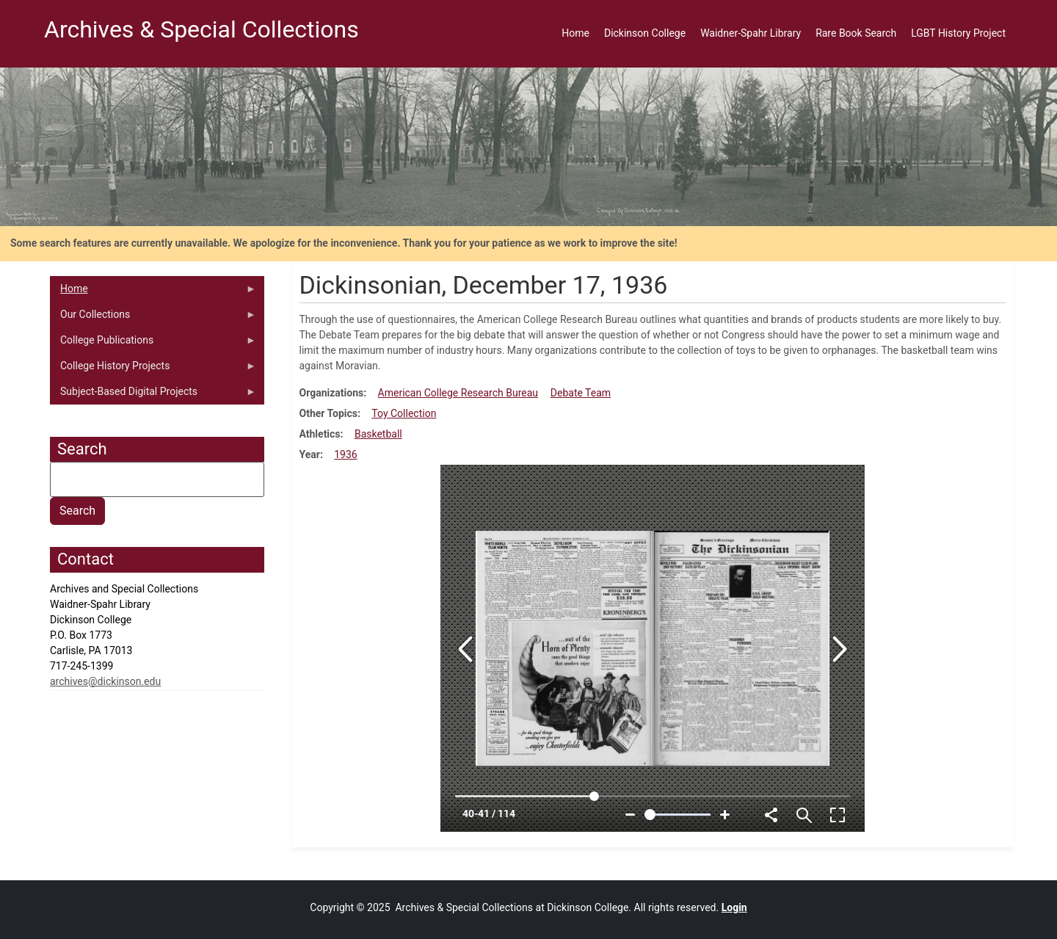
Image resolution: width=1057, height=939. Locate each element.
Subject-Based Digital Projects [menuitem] (153, 395)
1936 (345, 454)
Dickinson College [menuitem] (645, 33)
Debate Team (581, 393)
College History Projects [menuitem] (153, 369)
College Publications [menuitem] (153, 343)
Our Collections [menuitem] (153, 317)
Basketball (378, 434)
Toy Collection (403, 413)
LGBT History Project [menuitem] (958, 33)
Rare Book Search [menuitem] (856, 33)
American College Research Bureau (458, 393)
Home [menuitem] (575, 33)
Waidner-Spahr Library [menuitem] (750, 33)
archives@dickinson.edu (105, 681)
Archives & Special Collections (201, 29)
